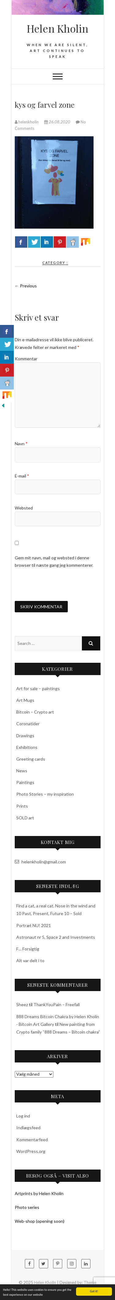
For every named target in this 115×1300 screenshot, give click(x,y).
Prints (22, 806)
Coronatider (28, 723)
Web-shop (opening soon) (39, 1221)
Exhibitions (26, 747)
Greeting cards (30, 759)
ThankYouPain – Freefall (56, 1004)
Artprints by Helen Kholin (39, 1193)
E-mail (22, 475)
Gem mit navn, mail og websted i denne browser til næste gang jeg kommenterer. (54, 561)
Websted (24, 507)
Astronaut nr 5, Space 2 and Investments (55, 937)
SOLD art (25, 817)
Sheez (22, 1004)
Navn (21, 443)
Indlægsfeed (28, 1127)
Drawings (25, 735)
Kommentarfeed (32, 1139)
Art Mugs (25, 700)
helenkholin (27, 121)
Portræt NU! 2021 (33, 925)
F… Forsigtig (27, 948)
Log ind (23, 1115)
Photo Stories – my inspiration (45, 794)
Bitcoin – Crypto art (35, 711)
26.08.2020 (57, 121)
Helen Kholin (57, 28)
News (21, 770)
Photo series (27, 1207)
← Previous (26, 285)
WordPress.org (30, 1151)
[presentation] (61, 585)
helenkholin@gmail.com (40, 861)
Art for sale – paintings (38, 688)
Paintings (25, 782)
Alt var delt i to (30, 960)
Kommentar (26, 358)
